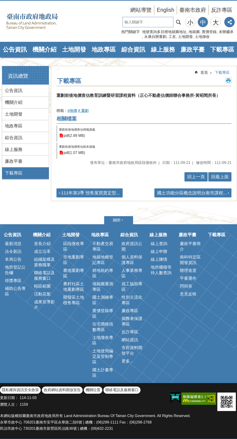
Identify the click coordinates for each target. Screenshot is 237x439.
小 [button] (190, 22)
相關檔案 (66, 119)
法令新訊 (13, 251)
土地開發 (185, 37)
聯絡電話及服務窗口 (44, 275)
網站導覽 (141, 10)
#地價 (72, 111)
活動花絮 (42, 294)
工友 (172, 37)
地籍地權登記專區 (102, 260)
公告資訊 (15, 49)
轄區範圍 (42, 286)
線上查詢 (159, 243)
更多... (127, 361)
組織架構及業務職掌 (44, 262)
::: (1, 68)
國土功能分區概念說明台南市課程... (192, 192)
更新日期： (9, 398)
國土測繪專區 (102, 300)
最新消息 (13, 243)
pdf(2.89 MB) (74, 136)
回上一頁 (196, 176)
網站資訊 (130, 340)
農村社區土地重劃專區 (73, 287)
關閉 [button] (116, 220)
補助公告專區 (15, 291)
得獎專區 (13, 280)
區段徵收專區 (73, 246)
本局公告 (13, 259)
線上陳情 (159, 259)
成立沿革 (42, 251)
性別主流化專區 (132, 300)
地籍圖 (194, 32)
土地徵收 (202, 37)
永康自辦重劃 (155, 37)
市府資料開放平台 (132, 350)
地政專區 (104, 49)
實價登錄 (209, 32)
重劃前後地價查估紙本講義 (77, 146)
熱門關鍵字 (130, 32)
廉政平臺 (193, 49)
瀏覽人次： (9, 404)
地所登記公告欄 (15, 270)
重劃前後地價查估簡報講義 (77, 129)
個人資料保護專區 (132, 260)
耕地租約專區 (102, 273)
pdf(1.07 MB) (74, 153)
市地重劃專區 (73, 260)
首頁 (204, 72)
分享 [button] (229, 22)
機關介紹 (44, 49)
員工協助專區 (132, 287)
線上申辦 (159, 251)
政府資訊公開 (132, 246)
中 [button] (203, 22)
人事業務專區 (132, 273)
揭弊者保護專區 (132, 321)
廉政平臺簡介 (190, 246)
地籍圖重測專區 (102, 287)
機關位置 (93, 390)
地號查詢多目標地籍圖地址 (164, 32)
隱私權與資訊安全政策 (20, 390)
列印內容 (228, 80)
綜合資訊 (133, 49)
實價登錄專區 (102, 313)
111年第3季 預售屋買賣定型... (90, 192)
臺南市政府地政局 (39, 21)
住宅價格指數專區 (102, 327)
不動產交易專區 (102, 246)
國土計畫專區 (102, 373)
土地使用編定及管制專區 (102, 356)
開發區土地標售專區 (73, 300)
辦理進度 (188, 270)
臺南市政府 (192, 10)
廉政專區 (130, 310)
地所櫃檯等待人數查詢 (161, 270)
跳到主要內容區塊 (2, 2)
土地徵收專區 (102, 340)
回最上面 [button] (220, 176)
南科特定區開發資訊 (190, 260)
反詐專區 (221, 10)
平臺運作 (188, 278)
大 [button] (216, 22)
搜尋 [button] (178, 22)
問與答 (186, 286)
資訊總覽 (18, 76)
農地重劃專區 (73, 273)
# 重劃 (83, 111)
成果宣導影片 (44, 305)
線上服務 (163, 49)
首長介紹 (42, 243)
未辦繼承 (226, 32)
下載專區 (222, 49)
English (165, 10)
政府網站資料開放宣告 (62, 390)
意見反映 (188, 294)
